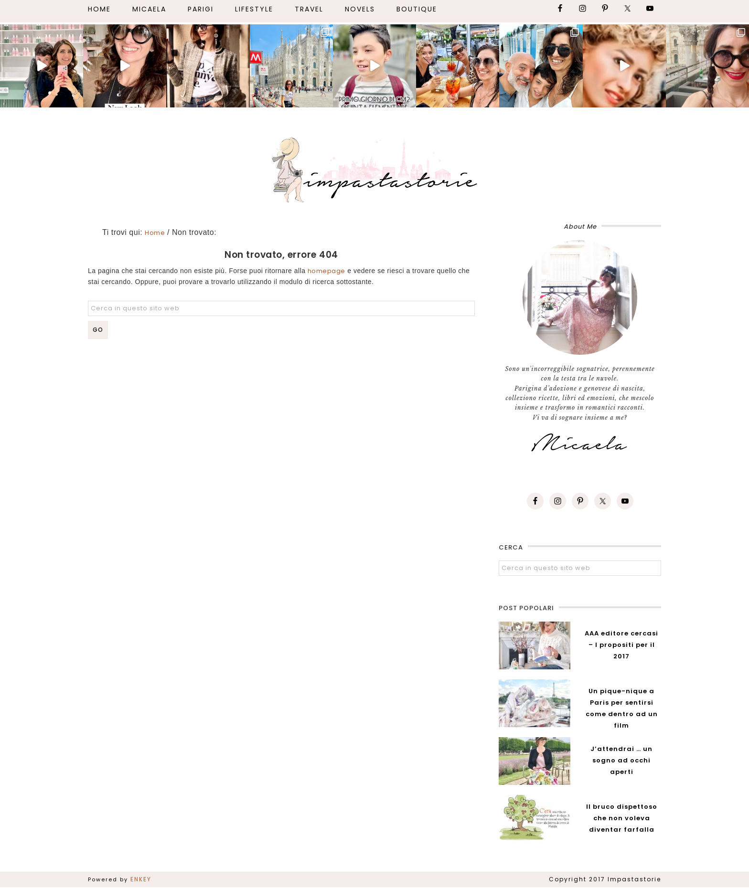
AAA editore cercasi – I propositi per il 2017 (621, 645)
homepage (326, 270)
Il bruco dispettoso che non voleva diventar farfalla (621, 818)
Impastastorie (374, 168)
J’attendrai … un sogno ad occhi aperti (621, 760)
